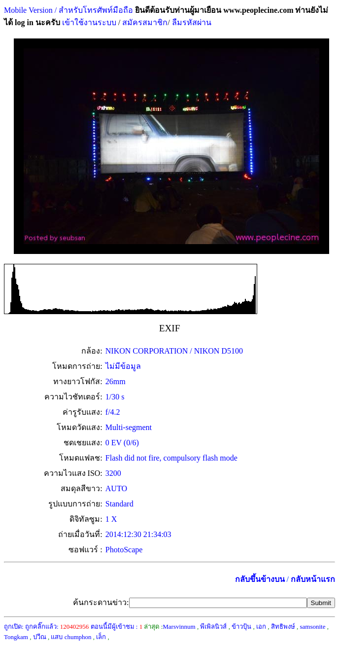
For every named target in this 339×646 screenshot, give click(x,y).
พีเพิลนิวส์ (213, 626)
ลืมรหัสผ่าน (190, 22)
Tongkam (16, 637)
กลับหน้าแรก (313, 579)
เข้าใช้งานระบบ (88, 22)
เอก (261, 626)
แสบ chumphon (71, 637)
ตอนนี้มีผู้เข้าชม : (117, 626)
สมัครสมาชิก (145, 22)
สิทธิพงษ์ (283, 626)
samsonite (312, 626)
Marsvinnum (179, 626)
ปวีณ (39, 637)
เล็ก (101, 637)
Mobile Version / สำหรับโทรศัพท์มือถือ (68, 10)
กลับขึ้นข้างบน (260, 579)
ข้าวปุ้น (241, 626)
